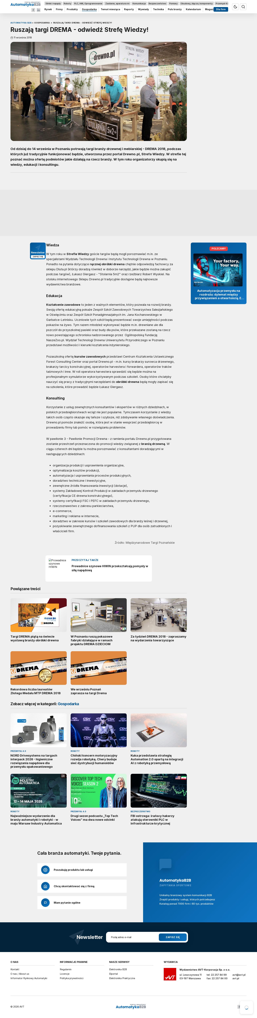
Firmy (59, 9)
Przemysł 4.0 (222, 3)
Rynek (48, 9)
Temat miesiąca (110, 9)
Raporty (129, 9)
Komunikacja (139, 3)
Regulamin (65, 969)
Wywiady (143, 9)
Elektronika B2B (118, 969)
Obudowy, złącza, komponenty (197, 3)
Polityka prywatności (71, 978)
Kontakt (14, 969)
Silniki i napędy (53, 3)
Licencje (64, 973)
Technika (158, 9)
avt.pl (235, 978)
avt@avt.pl (239, 974)
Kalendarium (193, 9)
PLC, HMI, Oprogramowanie (88, 3)
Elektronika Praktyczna (122, 978)
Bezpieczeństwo (157, 3)
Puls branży (175, 9)
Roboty (67, 3)
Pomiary (173, 3)
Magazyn (210, 9)
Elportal (113, 973)
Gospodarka (89, 9)
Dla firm (221, 9)
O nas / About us (19, 973)
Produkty (72, 9)
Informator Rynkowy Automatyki (28, 978)
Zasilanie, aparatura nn (117, 3)
